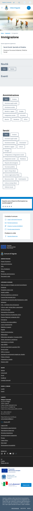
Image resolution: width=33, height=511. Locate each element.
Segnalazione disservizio (7, 430)
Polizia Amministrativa (7, 332)
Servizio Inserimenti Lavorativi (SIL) (10, 347)
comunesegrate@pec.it (7, 419)
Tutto (4, 69)
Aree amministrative (6, 264)
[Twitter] (8, 454)
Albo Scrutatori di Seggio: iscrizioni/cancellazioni (14, 285)
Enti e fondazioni (5, 269)
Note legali (4, 443)
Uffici (2, 266)
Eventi (2, 391)
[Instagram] (13, 454)
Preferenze (15, 508)
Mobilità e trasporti (6, 327)
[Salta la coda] (13, 2)
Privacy (3, 438)
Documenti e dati (5, 276)
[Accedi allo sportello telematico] (24, 2)
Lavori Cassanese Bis (6, 325)
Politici (3, 271)
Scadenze (3, 378)
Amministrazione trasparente (9, 435)
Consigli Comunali (5, 380)
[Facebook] (5, 454)
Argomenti (7, 33)
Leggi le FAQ (4, 425)
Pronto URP (5, 422)
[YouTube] (10, 454)
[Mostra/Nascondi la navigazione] (2, 8)
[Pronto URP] (19, 2)
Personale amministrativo (8, 274)
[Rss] (16, 454)
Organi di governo (5, 261)
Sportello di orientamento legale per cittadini (13, 354)
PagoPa (3, 330)
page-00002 (4, 344)
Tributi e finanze (5, 357)
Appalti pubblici (5, 292)
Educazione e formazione (7, 312)
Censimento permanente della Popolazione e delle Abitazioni (14, 301)
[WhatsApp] (2, 454)
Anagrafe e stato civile (7, 290)
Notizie (12, 69)
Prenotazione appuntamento (8, 428)
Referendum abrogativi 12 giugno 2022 (11, 337)
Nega (28, 508)
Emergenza (4, 320)
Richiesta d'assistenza (7, 433)
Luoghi (3, 389)
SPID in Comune (5, 352)
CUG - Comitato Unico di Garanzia (10, 305)
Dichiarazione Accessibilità (8, 445)
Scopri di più (26, 485)
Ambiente (3, 287)
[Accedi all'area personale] (30, 2)
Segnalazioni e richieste (7, 342)
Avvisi (2, 375)
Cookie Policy (4, 440)
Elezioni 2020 (4, 362)
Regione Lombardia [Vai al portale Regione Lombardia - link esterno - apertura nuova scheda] (6, 2)
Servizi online (4, 349)
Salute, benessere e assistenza (9, 339)
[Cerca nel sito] (29, 8)
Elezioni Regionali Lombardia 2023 (10, 317)
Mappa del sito (5, 463)
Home (2, 33)
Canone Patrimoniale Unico (8, 297)
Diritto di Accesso (5, 310)
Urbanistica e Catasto (6, 359)
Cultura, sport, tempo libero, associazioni (12, 307)
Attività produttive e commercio (9, 295)
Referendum (4, 334)
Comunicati (4, 373)
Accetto (23, 508)
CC (1, 459)
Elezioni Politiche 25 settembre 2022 (11, 315)
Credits (3, 461)
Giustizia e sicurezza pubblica (9, 322)
